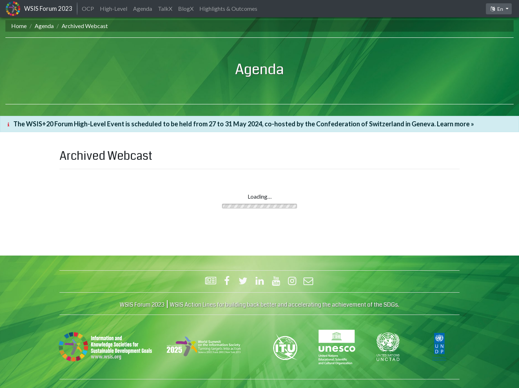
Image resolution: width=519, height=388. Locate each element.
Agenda (44, 25)
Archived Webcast (85, 25)
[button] (499, 8)
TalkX (165, 8)
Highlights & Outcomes (228, 8)
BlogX (186, 8)
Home (19, 25)
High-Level (113, 8)
